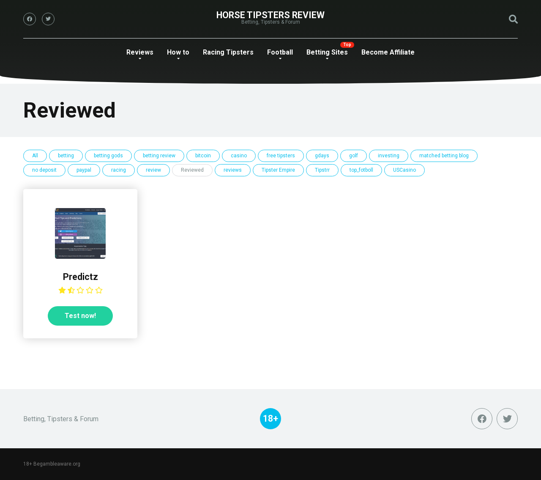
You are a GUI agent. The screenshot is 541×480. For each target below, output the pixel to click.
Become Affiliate (388, 52)
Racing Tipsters (228, 52)
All (35, 156)
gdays (322, 156)
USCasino (404, 170)
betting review (159, 156)
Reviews (139, 52)
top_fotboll (361, 170)
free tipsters (281, 156)
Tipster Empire (278, 170)
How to (178, 52)
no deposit (44, 170)
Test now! (80, 316)
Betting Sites (327, 52)
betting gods (108, 156)
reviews (233, 170)
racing (118, 170)
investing (388, 156)
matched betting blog (444, 156)
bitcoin (203, 156)
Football (280, 52)
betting (66, 156)
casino (239, 156)
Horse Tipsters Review (270, 15)
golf (353, 156)
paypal (84, 170)
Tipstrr (322, 170)
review (153, 170)
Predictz (80, 277)
